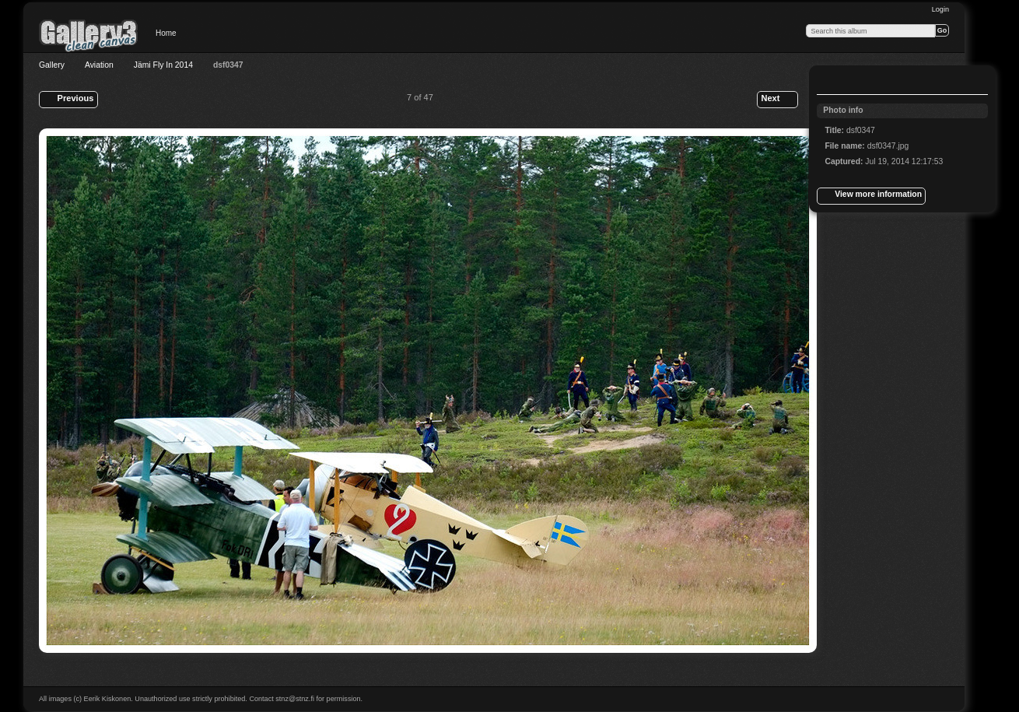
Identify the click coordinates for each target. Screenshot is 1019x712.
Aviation (99, 65)
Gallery (52, 65)
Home (166, 33)
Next (777, 99)
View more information (871, 196)
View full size (833, 81)
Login (940, 9)
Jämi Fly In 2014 (163, 65)
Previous (68, 99)
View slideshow (864, 81)
